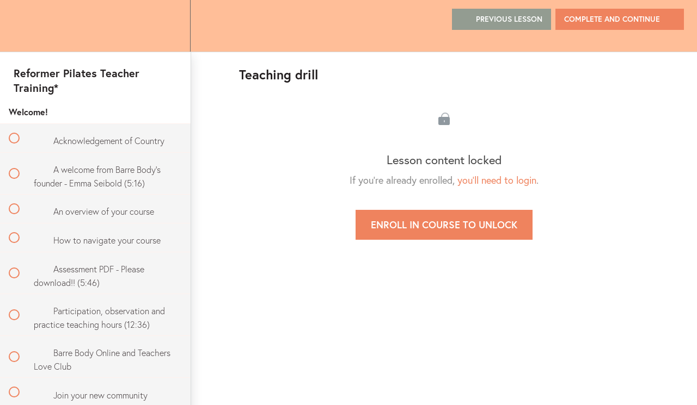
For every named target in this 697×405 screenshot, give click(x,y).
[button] (20, 26)
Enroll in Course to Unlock (444, 224)
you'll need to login (496, 179)
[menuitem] (170, 26)
